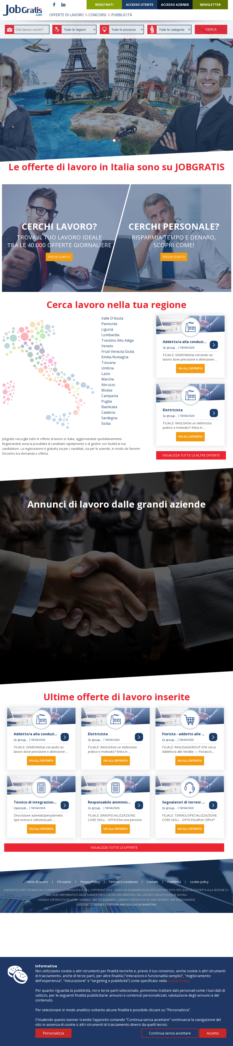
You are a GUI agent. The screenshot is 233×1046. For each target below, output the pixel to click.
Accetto (213, 1033)
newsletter (210, 4)
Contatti (152, 882)
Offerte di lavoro (36, 882)
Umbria (107, 368)
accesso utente (139, 4)
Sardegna (109, 417)
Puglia (106, 401)
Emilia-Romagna (114, 357)
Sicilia (105, 423)
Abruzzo (108, 384)
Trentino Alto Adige (117, 340)
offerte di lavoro (66, 14)
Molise (106, 390)
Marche (107, 379)
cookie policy (199, 882)
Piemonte (109, 323)
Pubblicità (174, 882)
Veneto (107, 345)
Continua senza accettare (170, 1033)
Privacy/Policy (90, 882)
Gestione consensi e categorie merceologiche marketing (117, 904)
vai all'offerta (190, 368)
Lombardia (110, 334)
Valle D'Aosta (112, 318)
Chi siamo (64, 882)
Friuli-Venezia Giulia (117, 351)
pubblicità (121, 14)
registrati (104, 4)
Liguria (107, 329)
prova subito (59, 257)
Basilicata (109, 406)
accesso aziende (175, 4)
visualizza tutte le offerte (114, 847)
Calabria (108, 412)
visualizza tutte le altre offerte (191, 455)
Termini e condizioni (123, 882)
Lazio (105, 373)
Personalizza (53, 1033)
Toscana (108, 362)
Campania (109, 395)
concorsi (97, 14)
